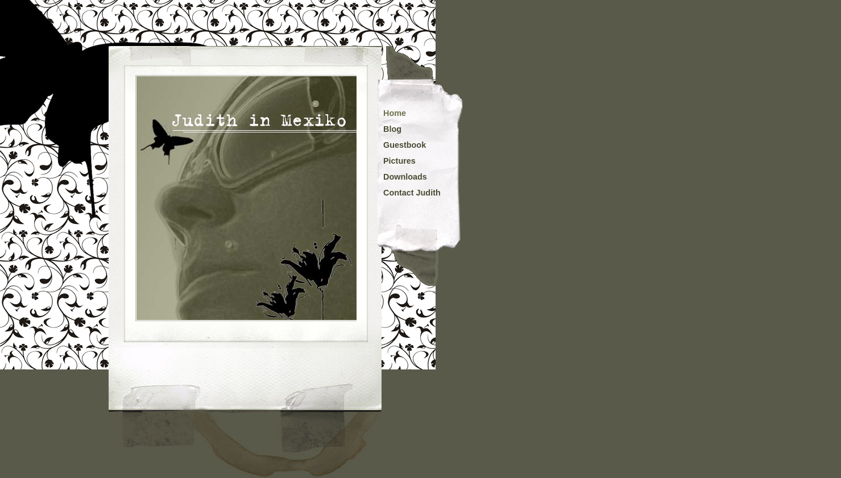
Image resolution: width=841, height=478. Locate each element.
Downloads (405, 176)
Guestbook (404, 144)
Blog (392, 129)
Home (394, 113)
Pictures (399, 160)
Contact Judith (412, 192)
